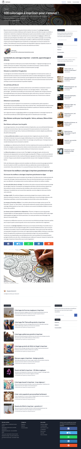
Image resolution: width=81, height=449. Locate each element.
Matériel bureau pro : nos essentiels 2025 (70, 87)
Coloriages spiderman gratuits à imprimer (29, 334)
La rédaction (43, 429)
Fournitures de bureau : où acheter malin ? (70, 123)
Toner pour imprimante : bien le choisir (70, 96)
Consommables (76, 2)
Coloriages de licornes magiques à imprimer (29, 310)
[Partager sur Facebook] (8, 243)
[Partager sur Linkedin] (38, 243)
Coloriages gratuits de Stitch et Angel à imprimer (31, 346)
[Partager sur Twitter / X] (18, 243)
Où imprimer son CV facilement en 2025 (69, 150)
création (73, 59)
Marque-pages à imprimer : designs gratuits (29, 358)
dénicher (71, 61)
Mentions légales (44, 424)
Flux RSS (42, 433)
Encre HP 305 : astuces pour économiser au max (22, 52)
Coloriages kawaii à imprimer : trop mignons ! (30, 382)
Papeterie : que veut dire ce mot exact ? (70, 141)
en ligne (65, 59)
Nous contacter (43, 434)
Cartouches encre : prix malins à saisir (70, 114)
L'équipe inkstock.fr (16, 20)
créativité (69, 59)
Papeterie (64, 1)
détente (41, 35)
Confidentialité (43, 426)
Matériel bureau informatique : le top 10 (70, 132)
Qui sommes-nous (44, 427)
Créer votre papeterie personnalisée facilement (31, 394)
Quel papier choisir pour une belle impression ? (70, 78)
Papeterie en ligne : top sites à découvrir (70, 105)
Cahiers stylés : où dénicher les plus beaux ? (70, 69)
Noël (29, 152)
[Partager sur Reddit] (48, 243)
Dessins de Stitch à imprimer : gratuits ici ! (29, 406)
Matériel (69, 2)
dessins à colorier (60, 59)
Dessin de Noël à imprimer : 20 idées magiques (30, 370)
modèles (64, 61)
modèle (58, 61)
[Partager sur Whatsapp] (28, 243)
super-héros (20, 112)
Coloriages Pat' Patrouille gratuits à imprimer (30, 322)
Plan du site (42, 431)
